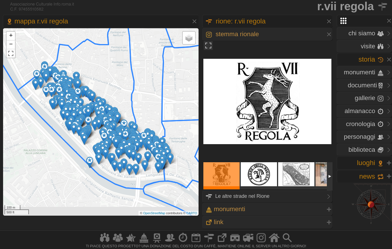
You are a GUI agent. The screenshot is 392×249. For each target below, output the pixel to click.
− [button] (11, 44)
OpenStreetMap (154, 213)
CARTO (191, 213)
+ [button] (11, 36)
